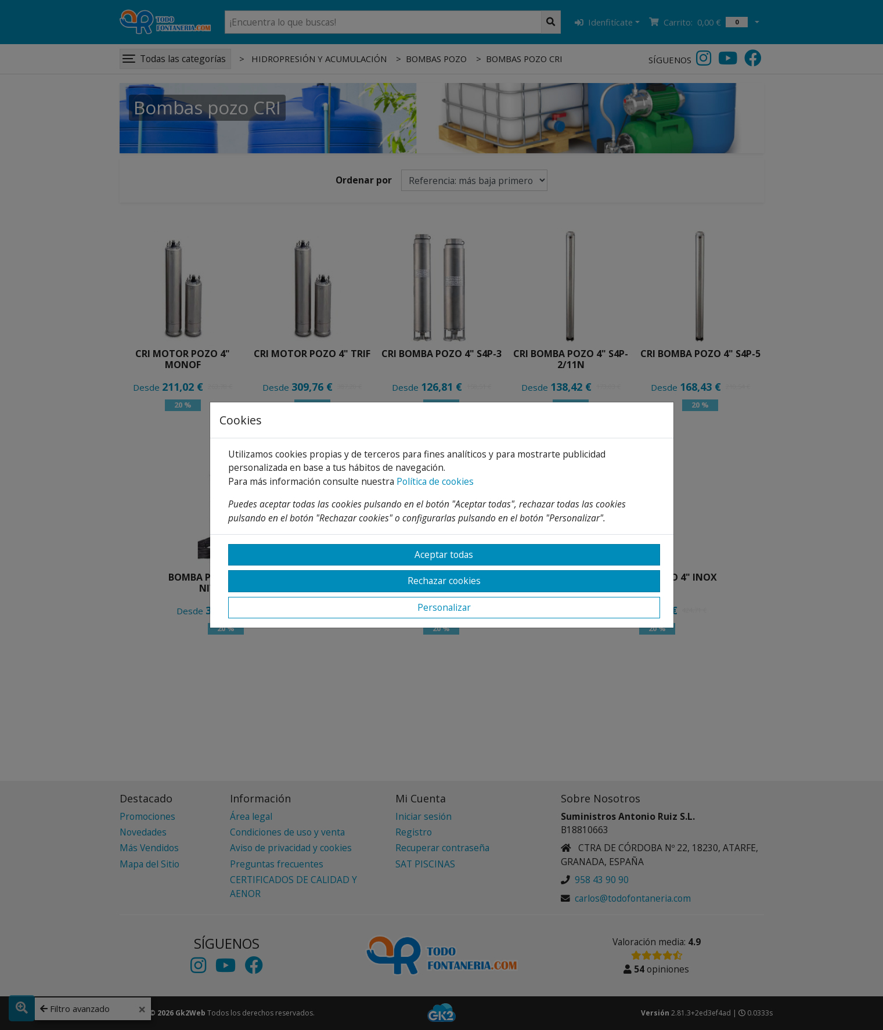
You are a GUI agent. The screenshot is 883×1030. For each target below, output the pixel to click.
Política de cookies (435, 481)
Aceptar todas (444, 554)
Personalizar (444, 607)
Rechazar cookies (444, 580)
